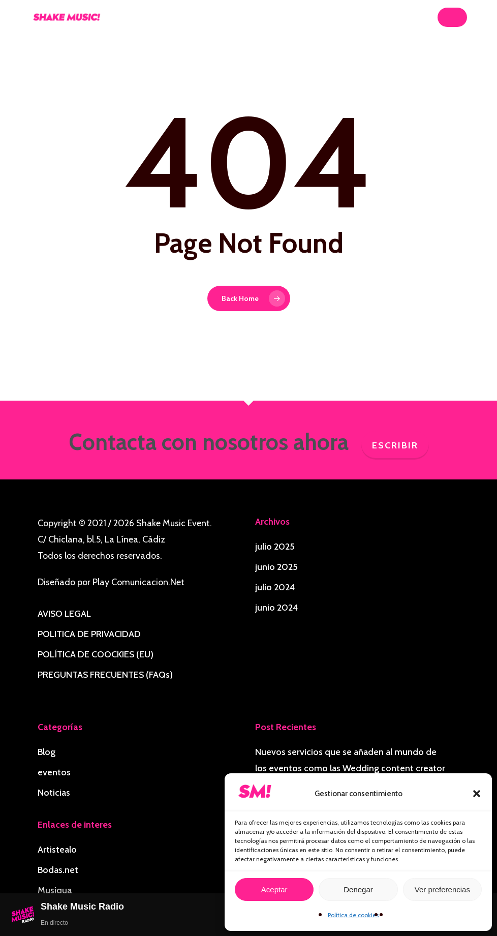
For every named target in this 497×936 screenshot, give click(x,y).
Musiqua (55, 890)
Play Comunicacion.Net (138, 582)
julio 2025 (275, 546)
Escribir (395, 445)
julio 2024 (275, 587)
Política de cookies (353, 915)
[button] (477, 794)
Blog (46, 752)
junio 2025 (276, 566)
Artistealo (57, 849)
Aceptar (274, 889)
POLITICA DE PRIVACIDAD (89, 634)
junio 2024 (276, 607)
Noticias (54, 792)
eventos (54, 772)
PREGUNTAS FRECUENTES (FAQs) (105, 674)
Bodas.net (58, 869)
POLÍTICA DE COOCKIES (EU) (95, 654)
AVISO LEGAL (64, 613)
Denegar (358, 889)
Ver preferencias (442, 889)
